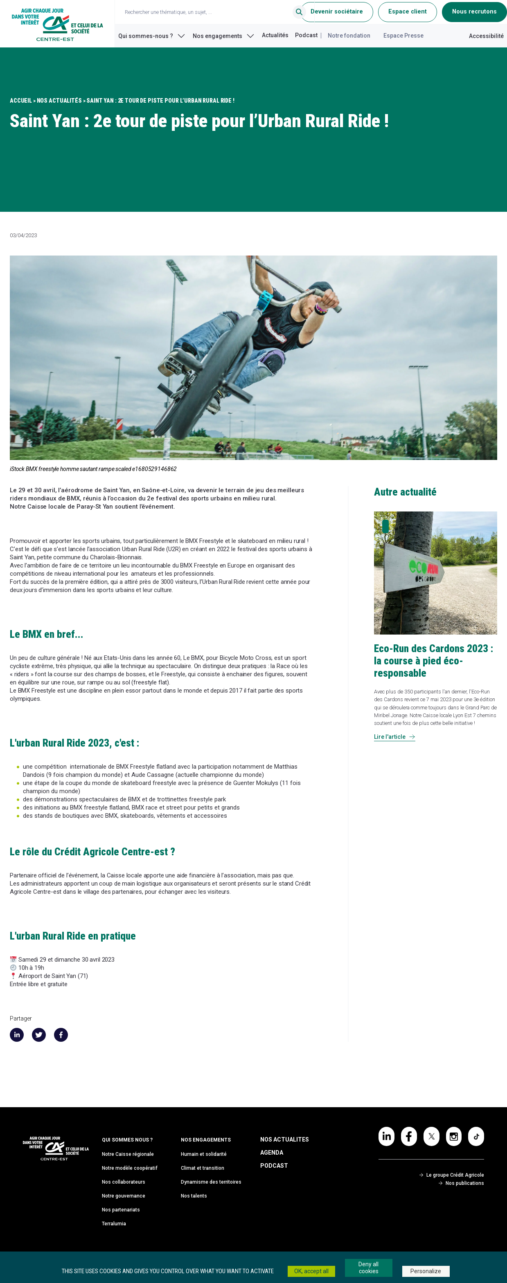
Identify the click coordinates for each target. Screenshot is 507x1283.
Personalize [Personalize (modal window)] (425, 1271)
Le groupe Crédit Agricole (451, 1175)
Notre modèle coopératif (130, 1168)
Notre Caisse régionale (128, 1154)
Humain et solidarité (204, 1154)
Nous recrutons (474, 11)
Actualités (275, 35)
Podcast (306, 35)
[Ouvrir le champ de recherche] (218, 12)
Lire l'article (394, 736)
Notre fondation (349, 35)
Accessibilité (486, 36)
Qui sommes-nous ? (152, 36)
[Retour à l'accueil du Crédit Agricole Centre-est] (57, 24)
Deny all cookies (368, 1267)
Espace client (407, 11)
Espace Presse (403, 35)
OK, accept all (311, 1271)
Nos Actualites (284, 1139)
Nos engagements (224, 36)
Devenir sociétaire (337, 11)
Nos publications (461, 1183)
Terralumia (114, 1224)
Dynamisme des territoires (211, 1182)
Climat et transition (202, 1168)
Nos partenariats (121, 1210)
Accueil (21, 100)
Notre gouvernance (123, 1196)
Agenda (271, 1152)
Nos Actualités (59, 100)
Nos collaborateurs (123, 1182)
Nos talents (194, 1196)
